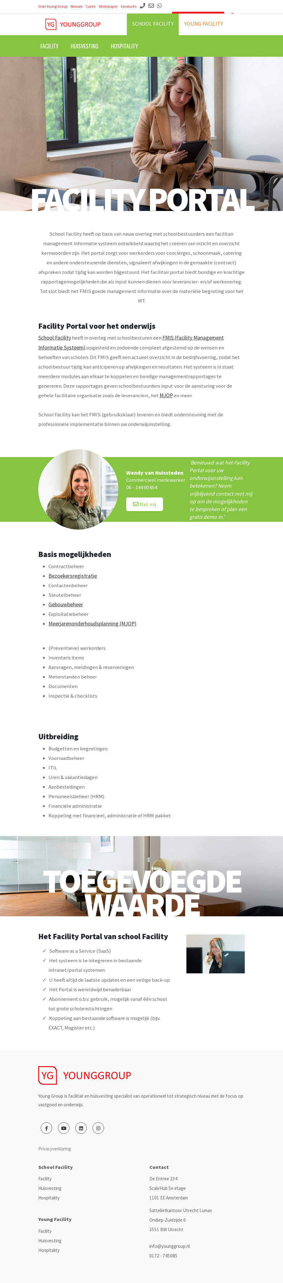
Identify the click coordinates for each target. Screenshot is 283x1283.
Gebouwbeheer (65, 604)
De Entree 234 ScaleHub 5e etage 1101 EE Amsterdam (168, 1188)
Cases (91, 6)
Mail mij (144, 504)
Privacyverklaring (54, 1149)
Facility (49, 46)
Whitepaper (108, 6)
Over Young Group (53, 6)
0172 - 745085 (163, 1256)
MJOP (166, 395)
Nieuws (77, 6)
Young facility (203, 23)
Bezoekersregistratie (72, 575)
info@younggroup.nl (169, 1246)
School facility (153, 23)
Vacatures (129, 6)
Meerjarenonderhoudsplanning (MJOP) (92, 623)
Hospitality (124, 46)
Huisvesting (84, 46)
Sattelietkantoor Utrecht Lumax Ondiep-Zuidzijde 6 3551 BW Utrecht (180, 1219)
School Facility (54, 337)
